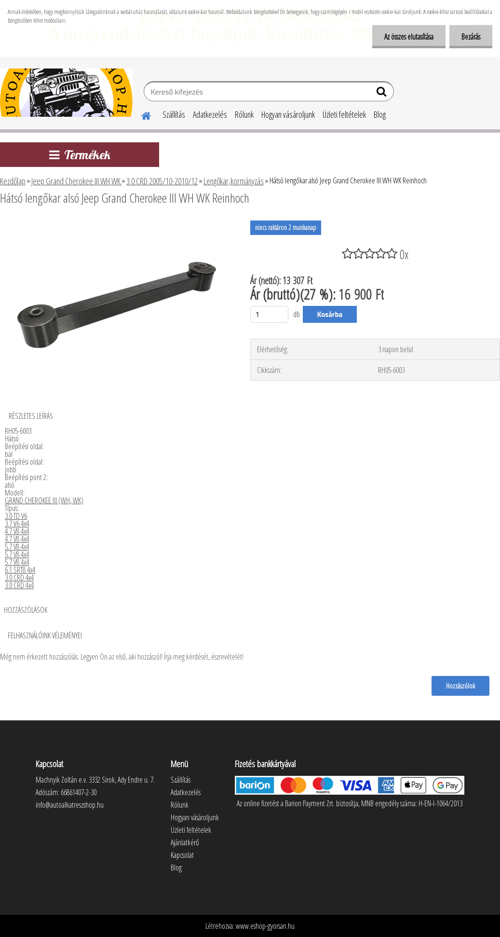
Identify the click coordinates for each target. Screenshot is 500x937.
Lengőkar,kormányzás (233, 181)
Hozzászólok (460, 685)
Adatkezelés (210, 114)
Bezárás (470, 36)
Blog (380, 114)
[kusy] (269, 314)
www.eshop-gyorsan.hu (265, 926)
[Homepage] (140, 114)
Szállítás (173, 114)
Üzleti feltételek (344, 114)
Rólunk (244, 114)
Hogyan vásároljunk (288, 114)
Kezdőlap (13, 181)
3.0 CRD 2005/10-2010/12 (162, 181)
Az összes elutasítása (408, 36)
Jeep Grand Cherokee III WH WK (76, 181)
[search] (382, 94)
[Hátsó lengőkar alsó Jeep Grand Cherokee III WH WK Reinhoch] (116, 224)
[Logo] (66, 93)
